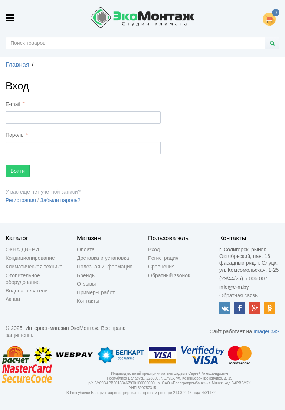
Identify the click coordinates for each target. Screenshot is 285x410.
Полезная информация (104, 267)
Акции (13, 299)
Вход (154, 249)
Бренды (86, 275)
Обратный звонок (169, 275)
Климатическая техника (34, 267)
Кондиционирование (30, 258)
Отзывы (86, 284)
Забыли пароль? (60, 200)
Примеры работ (96, 292)
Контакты (88, 301)
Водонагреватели (27, 291)
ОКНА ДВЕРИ (22, 249)
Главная (17, 64)
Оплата (86, 249)
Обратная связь (238, 295)
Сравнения (161, 267)
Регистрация (21, 200)
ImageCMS (266, 331)
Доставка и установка (103, 258)
